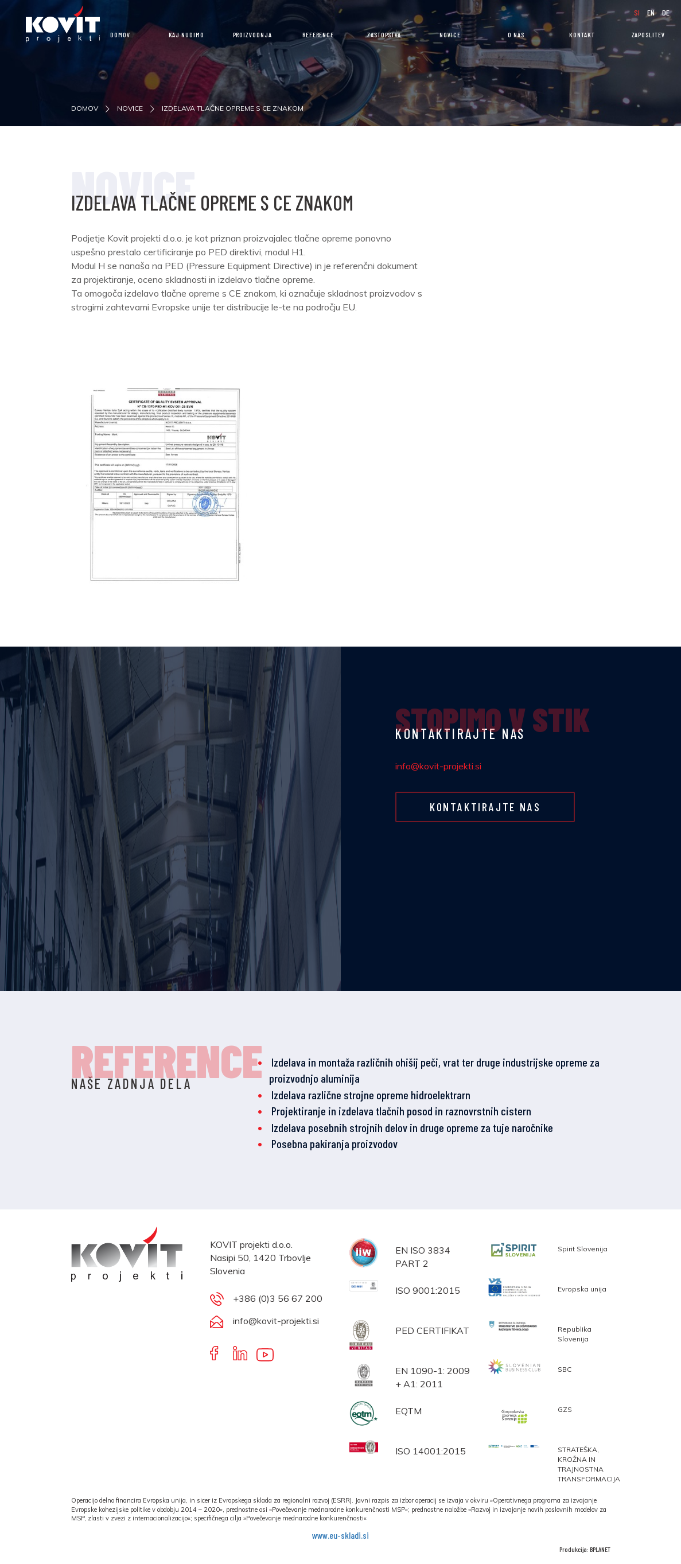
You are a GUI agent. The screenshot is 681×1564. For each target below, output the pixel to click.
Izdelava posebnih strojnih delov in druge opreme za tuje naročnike (412, 1127)
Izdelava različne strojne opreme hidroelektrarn (370, 1095)
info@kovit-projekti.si (438, 766)
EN (651, 12)
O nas (516, 34)
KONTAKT (581, 34)
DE (666, 12)
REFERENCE (318, 34)
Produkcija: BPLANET (584, 1549)
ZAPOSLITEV (648, 34)
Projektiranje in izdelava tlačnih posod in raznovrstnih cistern (401, 1111)
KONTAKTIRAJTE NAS (484, 807)
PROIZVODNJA (252, 34)
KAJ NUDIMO (186, 34)
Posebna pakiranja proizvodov (334, 1143)
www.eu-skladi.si (340, 1535)
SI (637, 12)
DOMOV (120, 34)
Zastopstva (384, 34)
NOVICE (449, 34)
